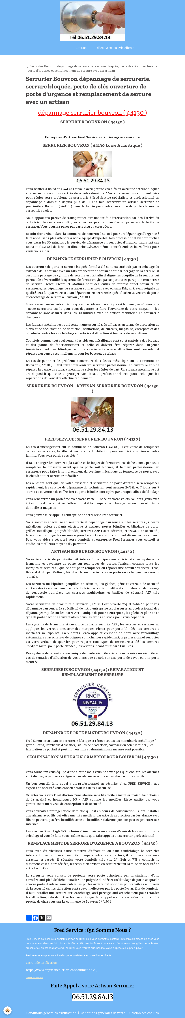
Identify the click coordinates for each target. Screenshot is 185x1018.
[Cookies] (8, 1010)
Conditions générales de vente (103, 1013)
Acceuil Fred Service (34, 977)
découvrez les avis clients (115, 48)
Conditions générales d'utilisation (51, 1013)
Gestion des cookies (144, 1013)
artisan (31, 62)
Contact (81, 48)
